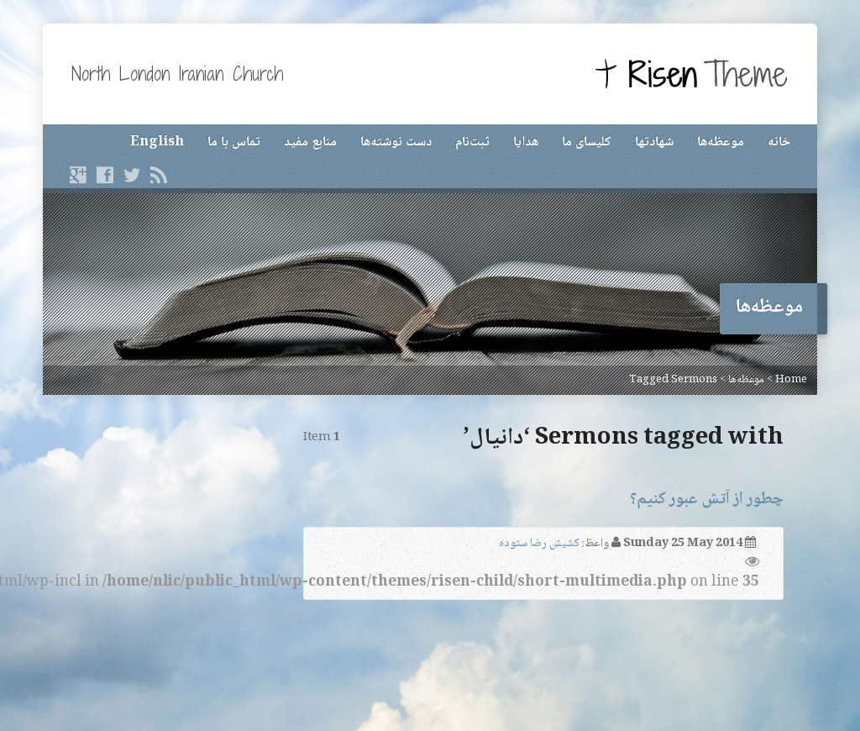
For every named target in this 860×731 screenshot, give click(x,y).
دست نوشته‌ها (396, 142)
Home (791, 380)
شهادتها (654, 142)
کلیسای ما (586, 142)
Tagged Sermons (673, 380)
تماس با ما (233, 142)
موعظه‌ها (720, 142)
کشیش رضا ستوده (539, 544)
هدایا (525, 142)
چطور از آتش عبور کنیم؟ (707, 499)
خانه (779, 142)
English (157, 142)
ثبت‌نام (472, 142)
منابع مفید (310, 142)
